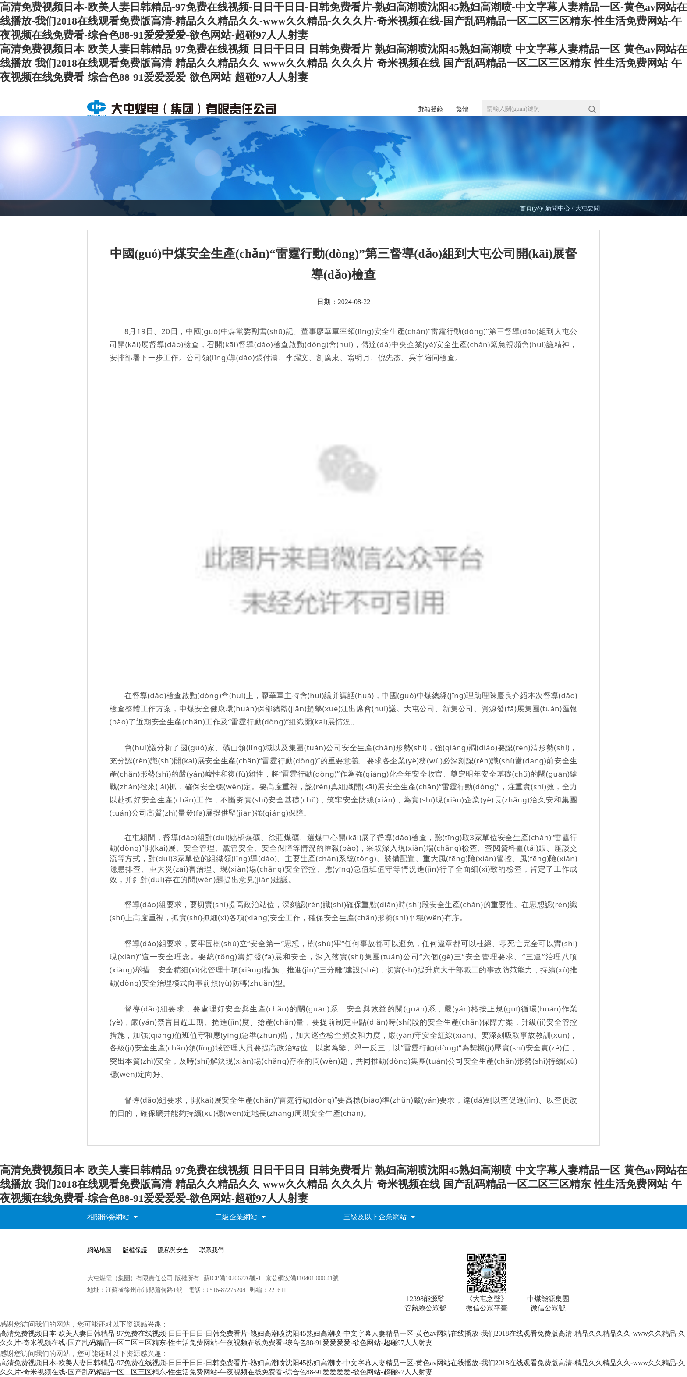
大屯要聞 (587, 208)
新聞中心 (558, 208)
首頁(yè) (531, 208)
